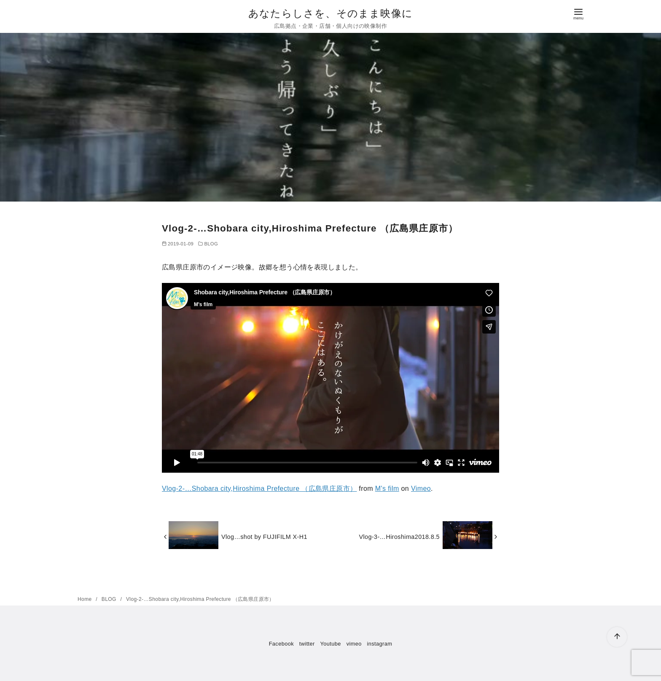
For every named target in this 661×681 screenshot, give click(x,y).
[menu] (578, 13)
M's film (387, 488)
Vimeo (421, 488)
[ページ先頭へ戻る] (617, 637)
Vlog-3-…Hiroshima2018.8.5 (399, 536)
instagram (379, 644)
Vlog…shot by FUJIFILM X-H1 (264, 536)
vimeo (354, 644)
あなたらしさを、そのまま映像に (330, 13)
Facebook (281, 644)
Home (85, 599)
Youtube (330, 644)
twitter (307, 644)
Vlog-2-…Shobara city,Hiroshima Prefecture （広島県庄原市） (259, 488)
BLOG (211, 243)
